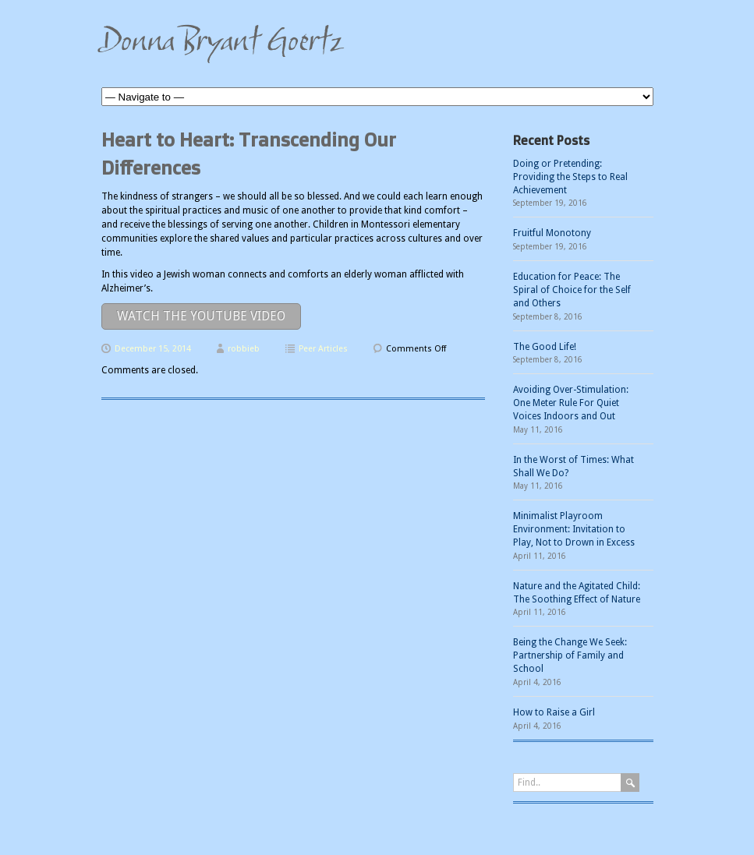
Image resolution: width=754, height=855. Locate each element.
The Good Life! (544, 346)
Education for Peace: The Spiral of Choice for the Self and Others (572, 290)
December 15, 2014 (153, 349)
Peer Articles (323, 349)
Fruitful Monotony (552, 233)
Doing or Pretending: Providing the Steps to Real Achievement (570, 177)
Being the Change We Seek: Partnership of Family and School (570, 655)
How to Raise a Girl (554, 712)
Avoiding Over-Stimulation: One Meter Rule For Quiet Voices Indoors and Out (570, 403)
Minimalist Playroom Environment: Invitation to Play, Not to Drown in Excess (574, 529)
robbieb (244, 349)
